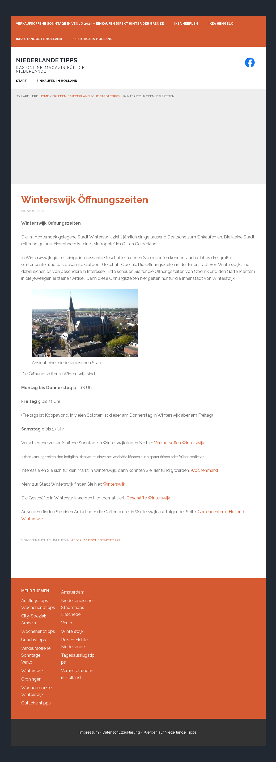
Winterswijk (114, 484)
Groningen (31, 679)
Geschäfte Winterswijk (148, 497)
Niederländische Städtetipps (95, 540)
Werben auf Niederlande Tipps (170, 732)
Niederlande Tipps (46, 60)
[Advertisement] (138, 139)
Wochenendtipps (38, 607)
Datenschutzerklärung (121, 732)
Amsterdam (72, 592)
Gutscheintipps (36, 703)
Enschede (70, 614)
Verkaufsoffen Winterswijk (179, 442)
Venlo (26, 662)
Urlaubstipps (33, 639)
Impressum (89, 732)
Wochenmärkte (36, 687)
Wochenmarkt (204, 470)
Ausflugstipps (34, 600)
